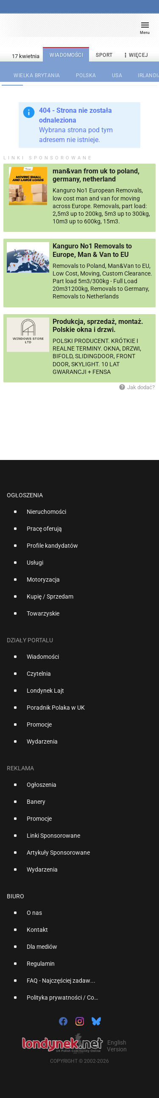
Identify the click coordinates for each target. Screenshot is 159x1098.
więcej (135, 55)
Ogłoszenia (25, 495)
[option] (76, 515)
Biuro (15, 896)
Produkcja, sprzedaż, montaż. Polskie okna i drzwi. (98, 326)
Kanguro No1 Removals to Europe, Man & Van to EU (92, 250)
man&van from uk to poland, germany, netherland (96, 175)
